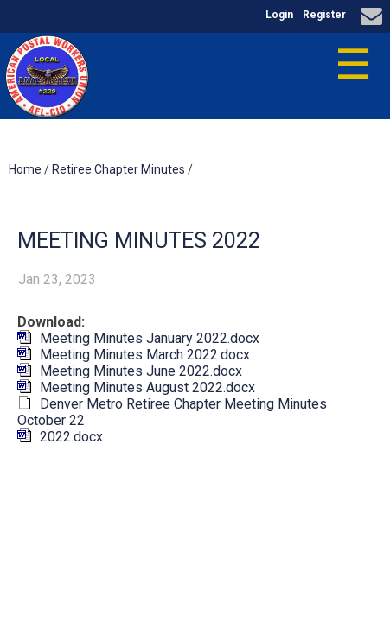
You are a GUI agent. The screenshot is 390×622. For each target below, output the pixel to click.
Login (279, 15)
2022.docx (71, 436)
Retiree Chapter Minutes (118, 169)
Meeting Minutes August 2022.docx (147, 387)
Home (25, 169)
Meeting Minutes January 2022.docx (149, 338)
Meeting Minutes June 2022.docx (141, 371)
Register (324, 15)
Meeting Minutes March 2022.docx (145, 354)
